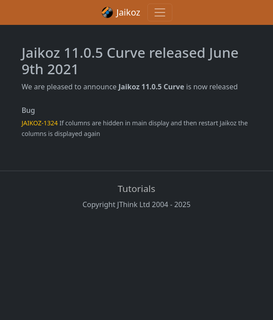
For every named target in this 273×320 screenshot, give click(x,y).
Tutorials (136, 188)
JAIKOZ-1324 (40, 123)
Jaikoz (120, 12)
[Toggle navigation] (159, 12)
